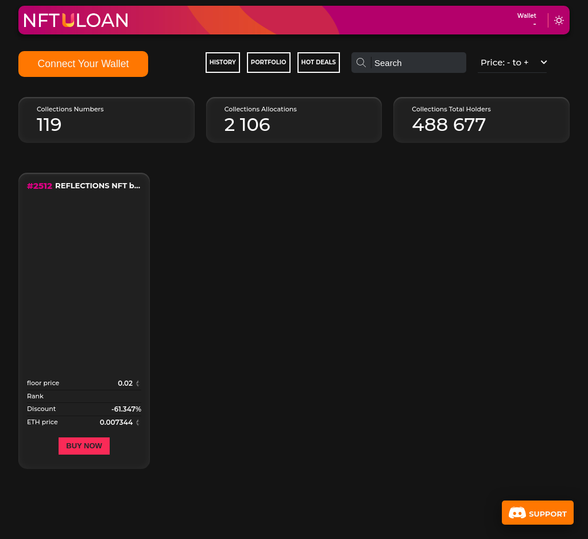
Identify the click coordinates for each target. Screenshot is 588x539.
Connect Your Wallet (83, 63)
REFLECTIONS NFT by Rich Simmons (98, 185)
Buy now (84, 445)
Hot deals (318, 62)
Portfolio (269, 62)
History (223, 62)
